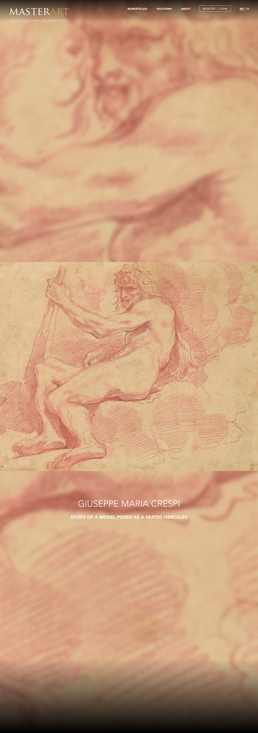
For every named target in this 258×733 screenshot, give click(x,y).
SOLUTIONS (164, 8)
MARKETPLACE (137, 8)
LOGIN (223, 8)
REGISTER (209, 8)
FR (247, 9)
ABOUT (185, 8)
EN (242, 8)
